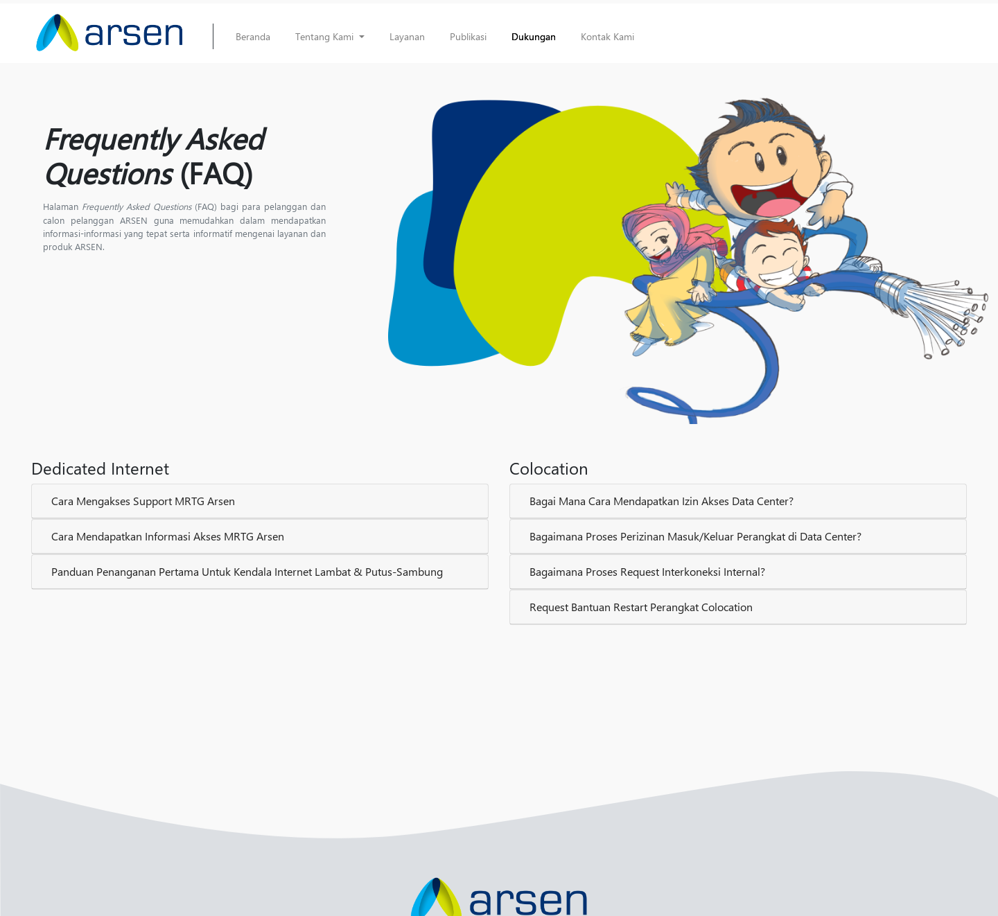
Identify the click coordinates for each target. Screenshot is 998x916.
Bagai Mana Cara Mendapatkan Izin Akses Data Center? (661, 500)
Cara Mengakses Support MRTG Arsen (143, 500)
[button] (330, 36)
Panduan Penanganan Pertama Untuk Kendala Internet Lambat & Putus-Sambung (247, 571)
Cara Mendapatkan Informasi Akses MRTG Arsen (167, 536)
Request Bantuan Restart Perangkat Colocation (641, 606)
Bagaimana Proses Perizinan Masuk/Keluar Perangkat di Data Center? (695, 536)
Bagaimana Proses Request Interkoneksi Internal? (647, 571)
